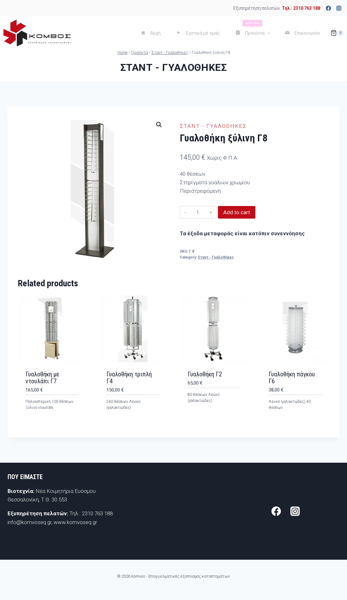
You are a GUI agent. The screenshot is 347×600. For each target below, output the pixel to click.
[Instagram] (339, 8)
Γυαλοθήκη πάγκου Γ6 (292, 377)
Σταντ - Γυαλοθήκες (173, 67)
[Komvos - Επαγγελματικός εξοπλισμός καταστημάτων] (37, 33)
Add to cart (236, 212)
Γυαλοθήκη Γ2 (205, 374)
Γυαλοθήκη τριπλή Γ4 (129, 377)
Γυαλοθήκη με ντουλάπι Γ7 (42, 377)
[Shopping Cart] (337, 33)
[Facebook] (328, 8)
